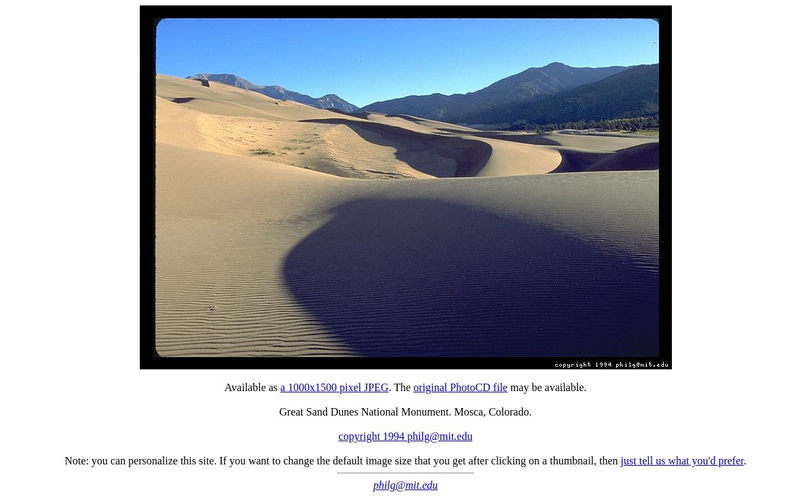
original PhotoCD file (460, 387)
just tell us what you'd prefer (682, 460)
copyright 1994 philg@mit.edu (405, 436)
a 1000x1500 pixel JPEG (334, 387)
